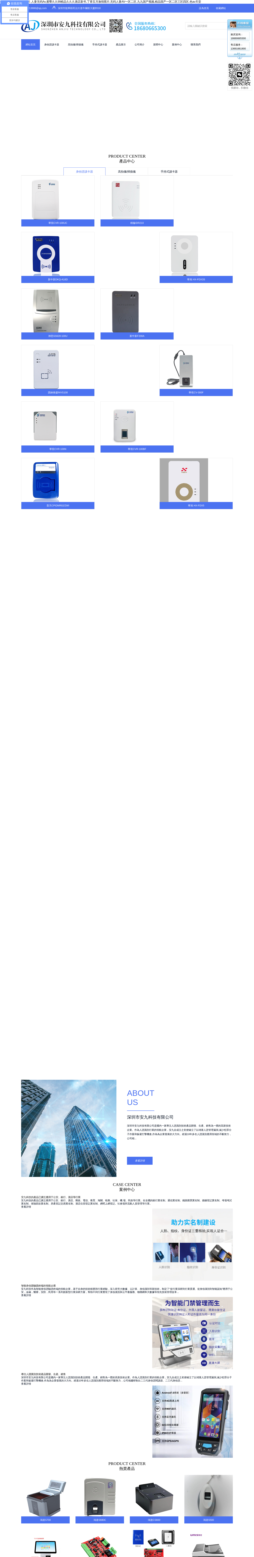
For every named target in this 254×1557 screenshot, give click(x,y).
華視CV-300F (208, 279)
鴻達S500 (208, 1067)
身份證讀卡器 (51, 44)
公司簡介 (139, 44)
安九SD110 (99, 1120)
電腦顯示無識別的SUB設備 (112, 1212)
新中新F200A (99, 279)
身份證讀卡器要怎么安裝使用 (41, 1212)
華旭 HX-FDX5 (209, 336)
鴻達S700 (45, 1067)
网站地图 (181, 1313)
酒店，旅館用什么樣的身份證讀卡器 (189, 1212)
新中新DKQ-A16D (154, 222)
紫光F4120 (209, 1120)
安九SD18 (45, 1120)
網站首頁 (30, 44)
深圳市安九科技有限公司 (150, 665)
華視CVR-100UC (45, 222)
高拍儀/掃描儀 (75, 44)
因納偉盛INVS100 (154, 279)
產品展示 (121, 44)
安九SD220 (154, 1120)
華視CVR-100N (45, 336)
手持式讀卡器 (99, 44)
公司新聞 (199, 1259)
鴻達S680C (99, 1067)
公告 (196, 1252)
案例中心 (177, 44)
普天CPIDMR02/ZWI (154, 336)
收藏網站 (221, 8)
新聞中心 (158, 44)
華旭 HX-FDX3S (208, 222)
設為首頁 (204, 8)
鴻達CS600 (154, 1067)
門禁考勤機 (146, 1279)
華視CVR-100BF (100, 336)
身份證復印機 (147, 1273)
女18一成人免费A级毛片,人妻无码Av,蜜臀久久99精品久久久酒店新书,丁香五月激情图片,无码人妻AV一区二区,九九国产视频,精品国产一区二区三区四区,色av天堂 (100, 1)
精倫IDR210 (99, 222)
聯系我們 (196, 44)
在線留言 (225, 1259)
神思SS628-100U (45, 279)
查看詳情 (140, 708)
